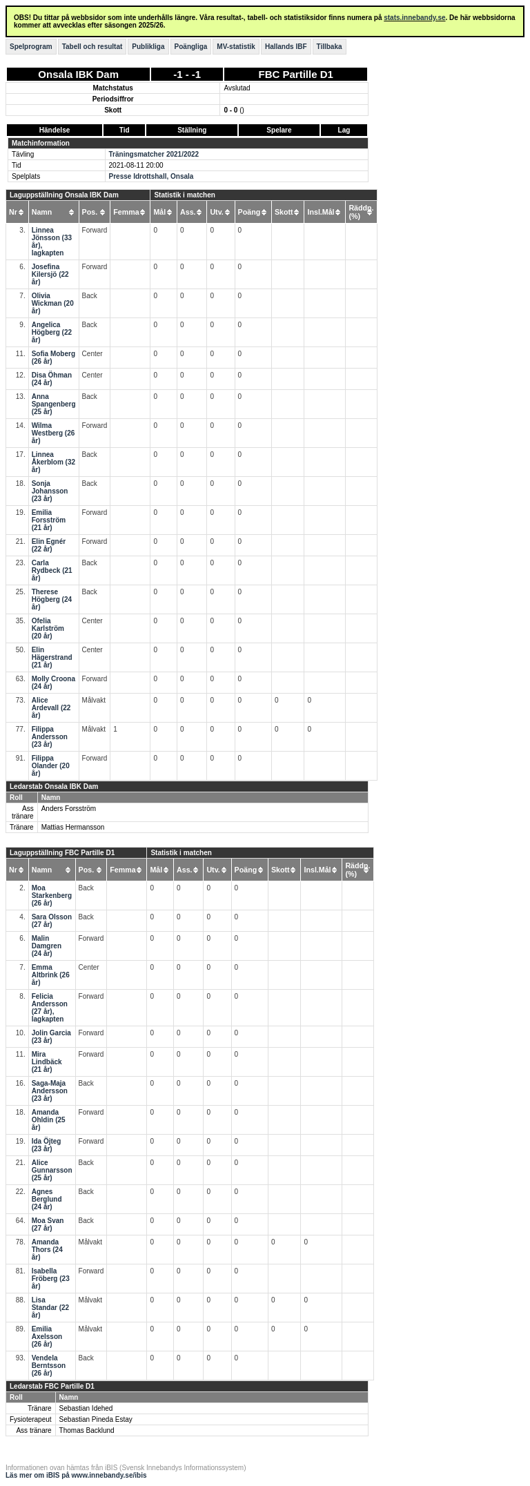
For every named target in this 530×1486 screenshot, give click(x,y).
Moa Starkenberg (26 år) (52, 895)
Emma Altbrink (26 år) (51, 975)
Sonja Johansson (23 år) (50, 491)
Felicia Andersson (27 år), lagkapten (50, 1008)
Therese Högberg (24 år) (52, 599)
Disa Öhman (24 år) (52, 379)
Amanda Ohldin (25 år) (49, 1119)
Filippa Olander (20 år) (51, 765)
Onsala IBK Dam (78, 74)
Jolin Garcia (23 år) (51, 1036)
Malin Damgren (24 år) (46, 946)
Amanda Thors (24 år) (47, 1249)
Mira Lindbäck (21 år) (47, 1061)
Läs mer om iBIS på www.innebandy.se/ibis (76, 1475)
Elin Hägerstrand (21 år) (52, 657)
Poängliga (191, 46)
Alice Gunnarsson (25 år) (52, 1170)
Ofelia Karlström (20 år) (48, 628)
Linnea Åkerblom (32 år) (53, 462)
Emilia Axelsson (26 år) (47, 1336)
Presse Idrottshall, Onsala (151, 176)
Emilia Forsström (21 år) (49, 520)
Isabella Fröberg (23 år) (51, 1278)
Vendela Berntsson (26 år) (49, 1365)
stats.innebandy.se (414, 17)
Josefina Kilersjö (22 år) (50, 274)
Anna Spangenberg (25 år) (54, 404)
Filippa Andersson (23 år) (50, 736)
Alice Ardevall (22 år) (51, 707)
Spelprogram (31, 46)
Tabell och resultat (92, 46)
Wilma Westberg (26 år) (53, 433)
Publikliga (148, 46)
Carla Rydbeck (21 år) (52, 570)
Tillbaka (329, 46)
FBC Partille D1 (296, 74)
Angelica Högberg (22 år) (52, 332)
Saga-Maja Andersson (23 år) (50, 1090)
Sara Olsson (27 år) (52, 920)
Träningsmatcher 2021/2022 (154, 154)
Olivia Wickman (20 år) (53, 303)
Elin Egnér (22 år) (49, 545)
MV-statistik (236, 46)
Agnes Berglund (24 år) (47, 1199)
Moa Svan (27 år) (48, 1224)
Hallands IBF (286, 46)
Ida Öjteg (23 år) (46, 1145)
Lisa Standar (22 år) (50, 1307)
